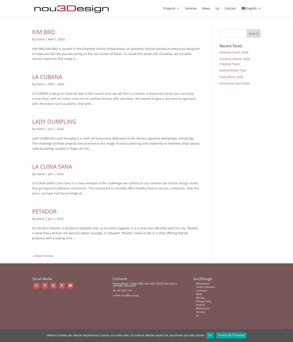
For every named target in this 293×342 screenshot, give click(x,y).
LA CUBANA (47, 77)
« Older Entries (42, 256)
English (249, 8)
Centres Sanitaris (205, 287)
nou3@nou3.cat (130, 295)
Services (191, 8)
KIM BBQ (43, 32)
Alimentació (202, 283)
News (206, 8)
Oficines (200, 298)
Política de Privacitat (231, 335)
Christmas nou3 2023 (235, 83)
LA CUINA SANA (52, 166)
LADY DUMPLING (54, 121)
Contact (230, 8)
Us (217, 8)
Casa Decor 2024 (231, 77)
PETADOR (44, 211)
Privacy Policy (203, 301)
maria (40, 39)
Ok (210, 335)
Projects (169, 8)
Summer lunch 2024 (234, 52)
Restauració (202, 308)
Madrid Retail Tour (233, 70)
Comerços (201, 290)
